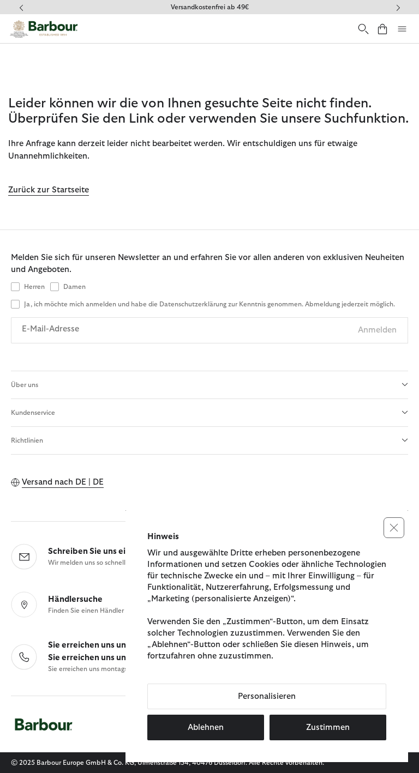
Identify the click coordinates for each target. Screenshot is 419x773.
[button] (394, 527)
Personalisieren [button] (267, 696)
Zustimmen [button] (328, 727)
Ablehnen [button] (206, 727)
